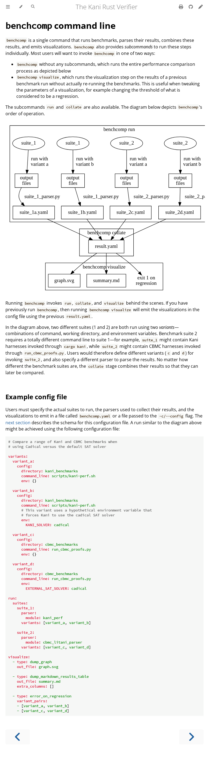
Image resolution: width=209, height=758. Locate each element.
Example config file (36, 396)
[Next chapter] (191, 736)
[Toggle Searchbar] (33, 7)
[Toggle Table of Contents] (7, 7)
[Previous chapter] (17, 736)
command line (60, 25)
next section (17, 423)
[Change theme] (20, 7)
